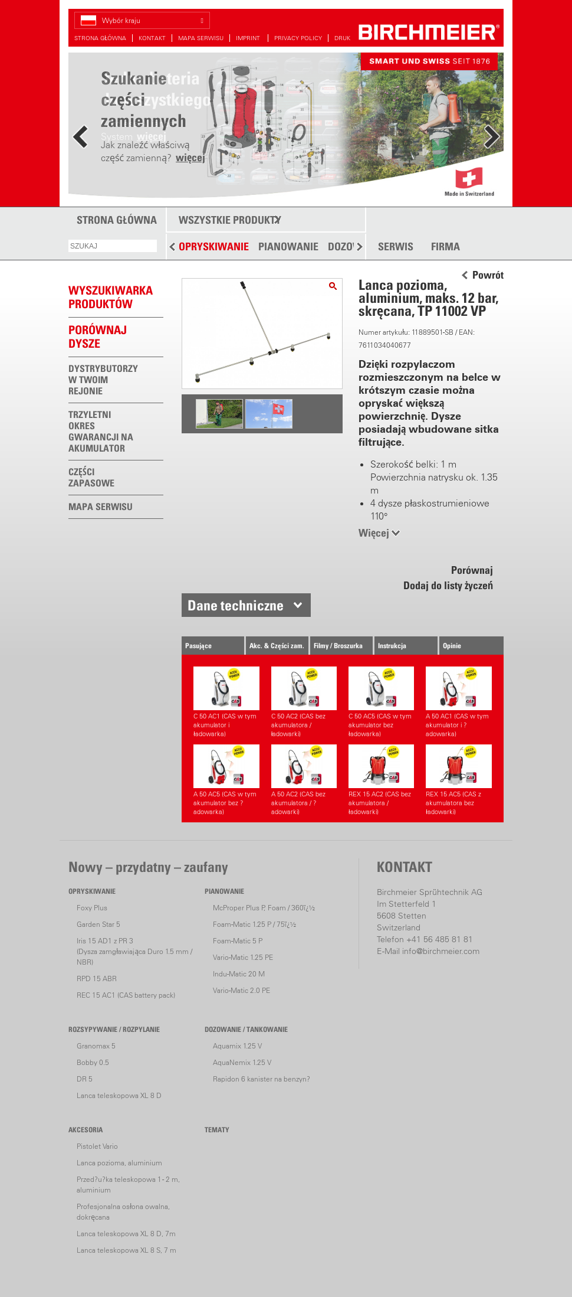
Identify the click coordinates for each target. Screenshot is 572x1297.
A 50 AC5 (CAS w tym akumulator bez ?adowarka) (226, 780)
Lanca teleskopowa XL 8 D (119, 1095)
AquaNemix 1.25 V (242, 1062)
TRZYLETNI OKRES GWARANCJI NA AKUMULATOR (100, 431)
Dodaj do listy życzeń (448, 585)
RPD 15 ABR (97, 978)
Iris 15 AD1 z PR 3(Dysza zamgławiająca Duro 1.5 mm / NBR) (134, 951)
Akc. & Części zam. (276, 645)
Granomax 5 (96, 1045)
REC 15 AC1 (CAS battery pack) (126, 995)
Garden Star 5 (98, 924)
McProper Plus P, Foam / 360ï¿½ (264, 907)
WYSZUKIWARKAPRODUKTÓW (110, 297)
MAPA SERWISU (200, 38)
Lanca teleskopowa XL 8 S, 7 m (126, 1250)
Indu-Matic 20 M (239, 973)
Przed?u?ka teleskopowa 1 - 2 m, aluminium (128, 1184)
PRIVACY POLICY (298, 38)
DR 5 (85, 1078)
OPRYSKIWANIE (214, 246)
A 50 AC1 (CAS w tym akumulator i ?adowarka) (458, 702)
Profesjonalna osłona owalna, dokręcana (123, 1211)
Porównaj (472, 570)
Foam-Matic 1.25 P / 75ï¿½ (254, 924)
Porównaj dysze (97, 337)
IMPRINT (249, 38)
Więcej (374, 533)
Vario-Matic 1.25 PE (243, 957)
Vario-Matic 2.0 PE (241, 990)
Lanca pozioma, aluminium (119, 1162)
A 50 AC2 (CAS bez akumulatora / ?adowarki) (304, 780)
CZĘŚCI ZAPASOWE (91, 477)
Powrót (488, 275)
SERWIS (395, 247)
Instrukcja (392, 645)
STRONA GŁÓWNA (100, 38)
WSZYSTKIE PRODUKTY (230, 220)
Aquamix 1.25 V (237, 1045)
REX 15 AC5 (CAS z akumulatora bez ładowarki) (458, 780)
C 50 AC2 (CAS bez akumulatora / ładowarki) (304, 702)
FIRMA (445, 247)
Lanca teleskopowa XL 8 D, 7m (126, 1233)
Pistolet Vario (97, 1146)
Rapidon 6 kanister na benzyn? (261, 1078)
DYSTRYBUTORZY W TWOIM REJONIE (103, 379)
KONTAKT (152, 38)
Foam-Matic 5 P (237, 940)
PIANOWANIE (288, 246)
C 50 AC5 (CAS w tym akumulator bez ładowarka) (381, 702)
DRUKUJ (345, 38)
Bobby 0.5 (93, 1062)
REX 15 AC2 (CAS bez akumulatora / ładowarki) (381, 780)
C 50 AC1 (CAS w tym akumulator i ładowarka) (226, 702)
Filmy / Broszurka (338, 645)
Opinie (452, 645)
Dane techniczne (236, 605)
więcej (190, 157)
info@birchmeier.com (440, 951)
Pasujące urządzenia (200, 648)
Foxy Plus (92, 907)
